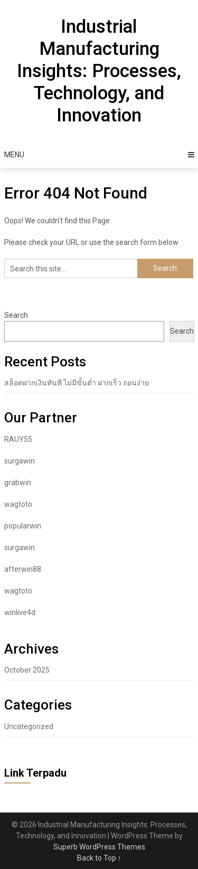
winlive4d (19, 612)
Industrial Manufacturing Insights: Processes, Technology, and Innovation (99, 71)
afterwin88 (22, 569)
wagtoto (18, 504)
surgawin (19, 461)
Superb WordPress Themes (99, 847)
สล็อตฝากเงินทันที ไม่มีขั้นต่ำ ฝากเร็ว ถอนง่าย (76, 383)
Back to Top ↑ (99, 858)
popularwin (22, 526)
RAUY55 (18, 439)
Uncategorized (28, 726)
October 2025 (27, 670)
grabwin (17, 482)
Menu (14, 154)
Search (16, 315)
